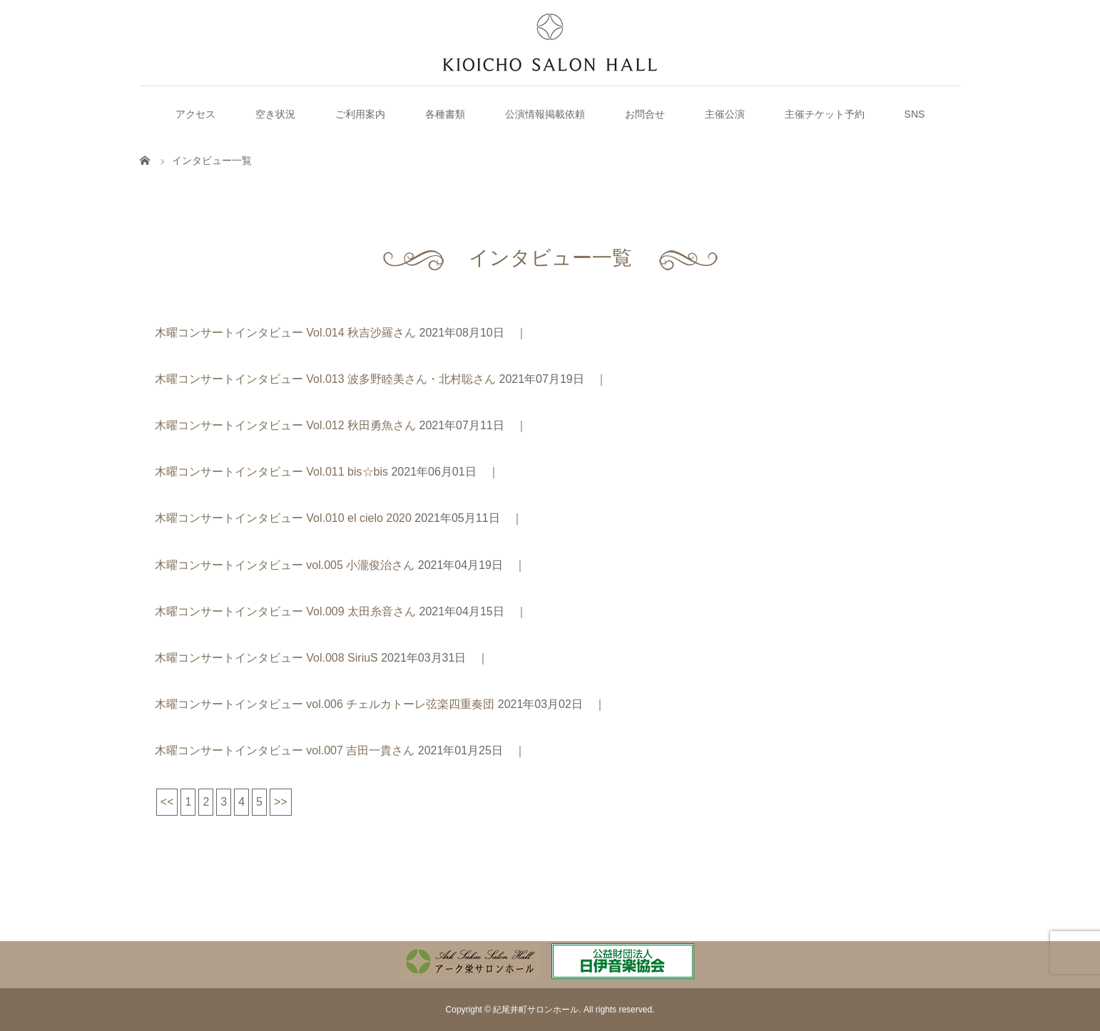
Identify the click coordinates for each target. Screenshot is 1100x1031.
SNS (915, 114)
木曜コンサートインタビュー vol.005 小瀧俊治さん (284, 565)
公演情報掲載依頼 (545, 114)
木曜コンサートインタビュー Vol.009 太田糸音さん (285, 611)
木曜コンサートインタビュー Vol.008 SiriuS (266, 658)
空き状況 (275, 114)
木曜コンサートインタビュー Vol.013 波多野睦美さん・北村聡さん (325, 379)
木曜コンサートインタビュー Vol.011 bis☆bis (271, 472)
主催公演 (725, 114)
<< (167, 802)
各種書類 (445, 114)
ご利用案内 (360, 114)
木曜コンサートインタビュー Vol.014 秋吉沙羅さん (285, 333)
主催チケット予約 (825, 114)
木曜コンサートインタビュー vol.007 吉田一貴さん (284, 750)
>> (280, 802)
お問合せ (645, 114)
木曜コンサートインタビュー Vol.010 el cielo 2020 (283, 518)
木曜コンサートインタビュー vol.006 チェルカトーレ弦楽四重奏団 (324, 704)
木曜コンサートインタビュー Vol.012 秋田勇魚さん (285, 425)
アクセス (195, 114)
